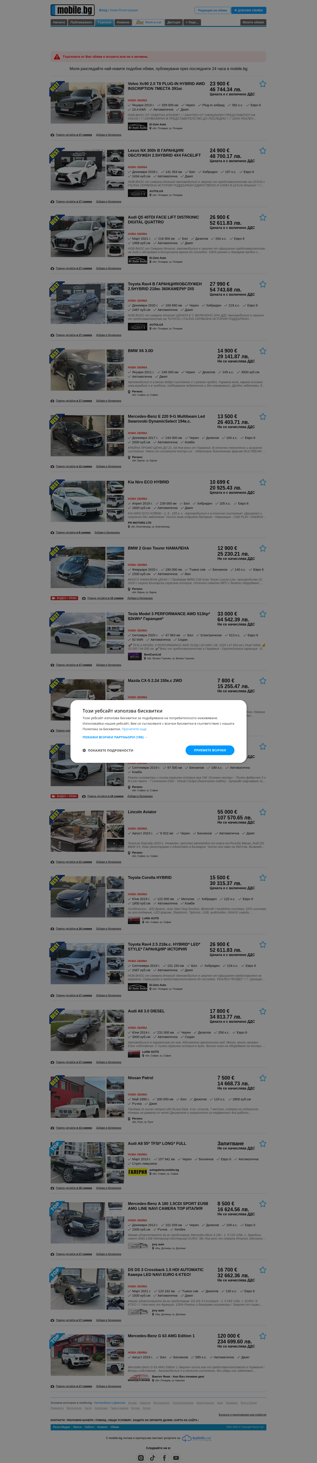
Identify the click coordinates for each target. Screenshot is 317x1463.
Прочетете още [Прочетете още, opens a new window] (134, 729)
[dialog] (158, 731)
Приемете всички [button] (210, 750)
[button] (158, 737)
